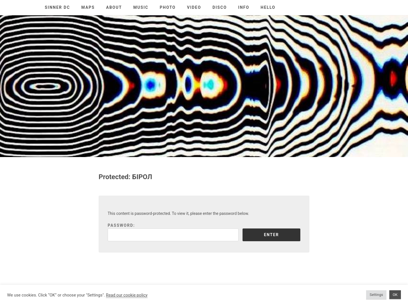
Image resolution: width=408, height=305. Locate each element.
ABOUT (114, 7)
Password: (173, 232)
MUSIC (140, 7)
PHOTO (168, 7)
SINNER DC (57, 7)
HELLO (268, 7)
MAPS (88, 7)
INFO (243, 7)
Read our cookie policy (127, 295)
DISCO (219, 7)
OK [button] (395, 295)
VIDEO (194, 7)
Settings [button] (376, 295)
